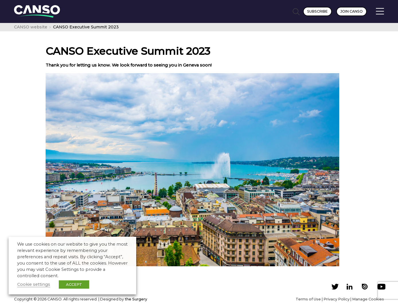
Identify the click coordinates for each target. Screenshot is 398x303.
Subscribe (317, 11)
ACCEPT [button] (74, 284)
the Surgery (136, 299)
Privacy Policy (336, 299)
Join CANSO (351, 11)
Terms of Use (308, 299)
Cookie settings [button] (33, 284)
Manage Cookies (368, 299)
